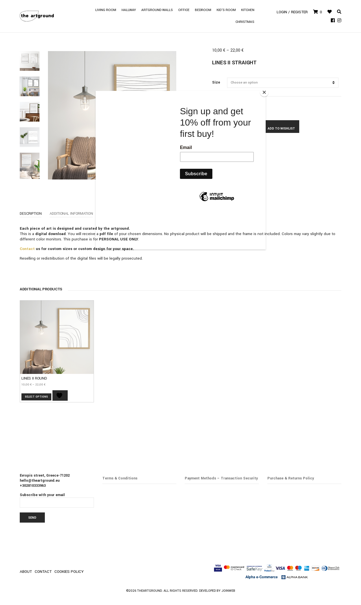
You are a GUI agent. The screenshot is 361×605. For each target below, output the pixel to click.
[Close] (264, 92)
